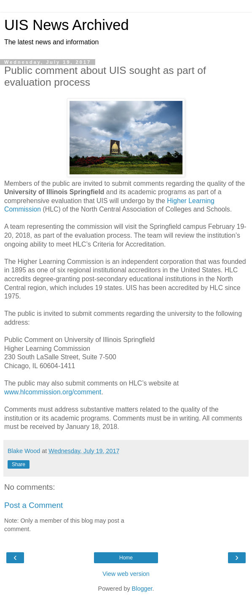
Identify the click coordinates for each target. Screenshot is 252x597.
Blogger (142, 588)
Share (18, 464)
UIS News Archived (66, 25)
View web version (126, 573)
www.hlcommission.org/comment (52, 392)
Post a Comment (33, 505)
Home (126, 558)
